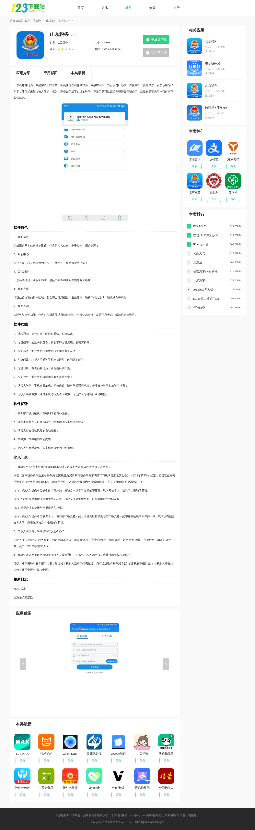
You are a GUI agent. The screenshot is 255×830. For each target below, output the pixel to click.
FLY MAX (199, 226)
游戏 (104, 7)
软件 (128, 7)
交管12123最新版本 (205, 235)
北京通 (197, 262)
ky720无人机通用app (206, 298)
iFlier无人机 (201, 244)
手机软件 (38, 20)
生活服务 (51, 20)
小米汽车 (199, 280)
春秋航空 (199, 307)
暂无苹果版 (159, 52)
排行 (176, 7)
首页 (80, 7)
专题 (152, 7)
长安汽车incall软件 (205, 271)
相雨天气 (199, 253)
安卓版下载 (159, 39)
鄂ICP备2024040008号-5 (149, 822)
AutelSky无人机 (203, 289)
